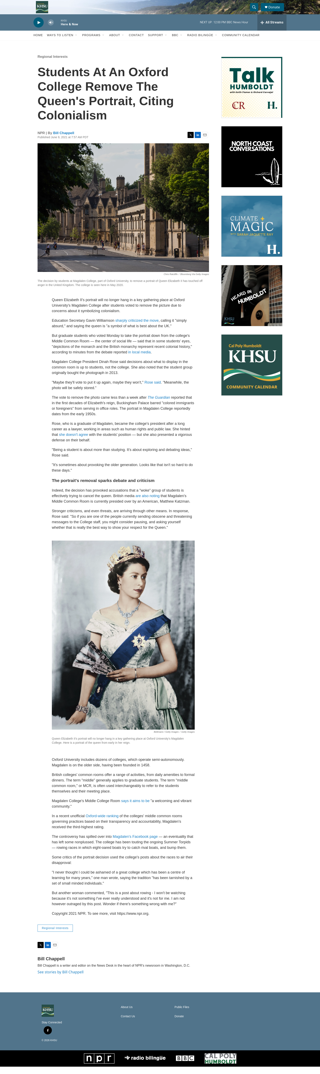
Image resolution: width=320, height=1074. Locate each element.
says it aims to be (135, 808)
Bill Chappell (63, 140)
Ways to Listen (60, 42)
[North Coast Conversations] (251, 164)
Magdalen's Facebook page (135, 844)
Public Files (181, 1014)
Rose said (152, 389)
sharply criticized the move (137, 328)
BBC (175, 42)
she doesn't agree (73, 442)
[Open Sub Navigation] (76, 42)
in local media (139, 359)
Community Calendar (241, 42)
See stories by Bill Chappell (60, 979)
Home (38, 42)
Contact (136, 42)
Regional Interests (53, 64)
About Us (127, 1014)
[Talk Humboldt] (251, 94)
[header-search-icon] (255, 11)
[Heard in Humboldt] (251, 302)
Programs (91, 42)
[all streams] (272, 29)
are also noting (148, 503)
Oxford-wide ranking (102, 823)
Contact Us (128, 1023)
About (114, 42)
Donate (276, 11)
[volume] (50, 29)
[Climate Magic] (251, 233)
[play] (38, 29)
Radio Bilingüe (200, 42)
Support (155, 42)
